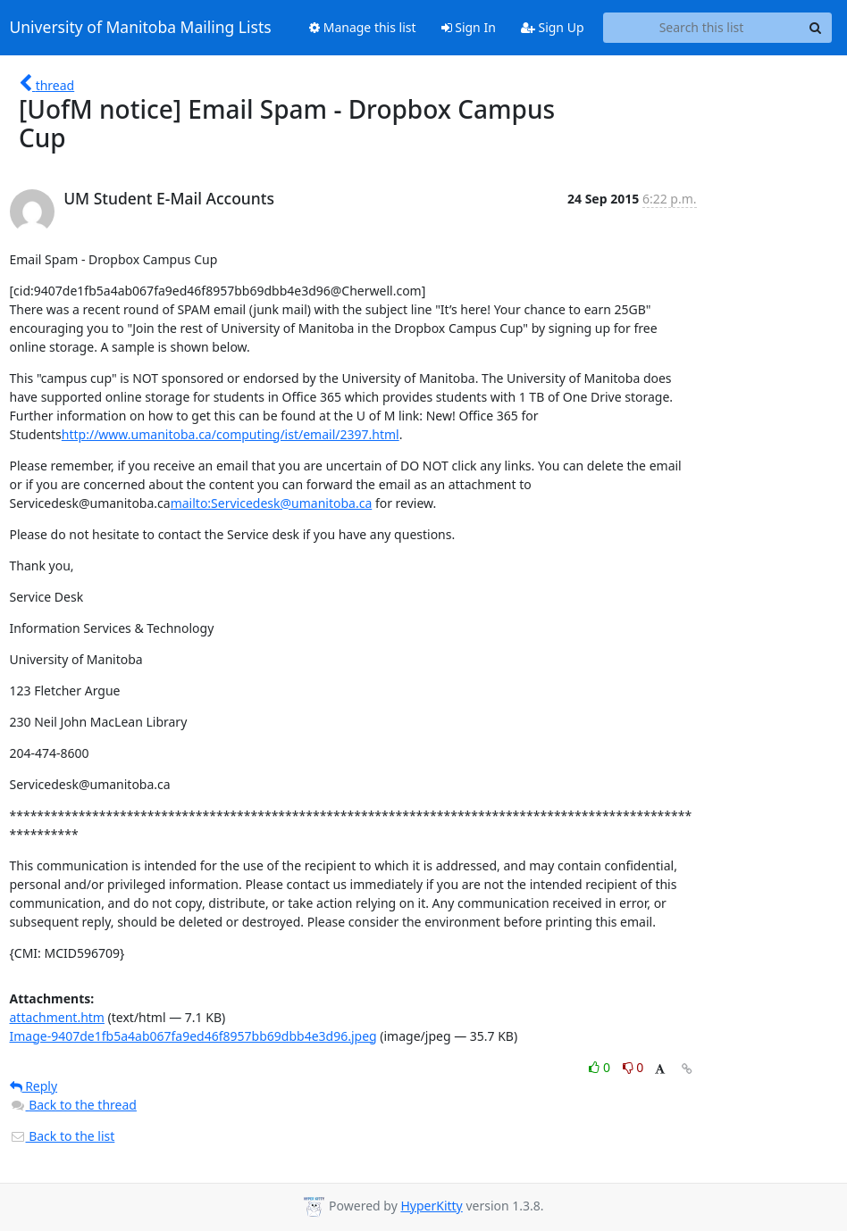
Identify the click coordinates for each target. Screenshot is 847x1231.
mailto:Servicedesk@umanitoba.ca (272, 503)
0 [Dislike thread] (633, 1067)
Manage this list (362, 27)
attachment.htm (57, 1017)
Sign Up (552, 27)
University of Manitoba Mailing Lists (141, 27)
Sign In (468, 27)
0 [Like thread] (601, 1067)
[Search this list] (702, 27)
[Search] (816, 27)
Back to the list (62, 1135)
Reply (34, 1085)
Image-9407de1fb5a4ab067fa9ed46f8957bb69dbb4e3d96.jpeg (193, 1035)
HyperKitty (431, 1205)
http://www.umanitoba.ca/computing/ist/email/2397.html (230, 434)
